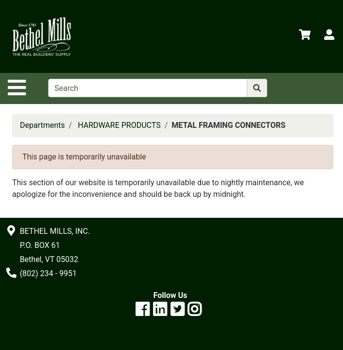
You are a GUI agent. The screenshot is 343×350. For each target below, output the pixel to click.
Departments (42, 125)
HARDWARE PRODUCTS (119, 125)
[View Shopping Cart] (304, 36)
